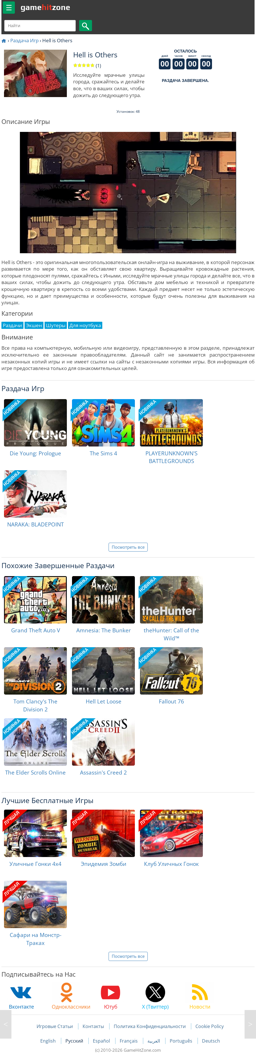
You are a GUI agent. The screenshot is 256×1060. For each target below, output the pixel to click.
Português (181, 1041)
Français (129, 1041)
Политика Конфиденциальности (150, 1026)
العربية (154, 1041)
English (48, 1041)
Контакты (93, 1026)
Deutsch (211, 1041)
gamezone (45, 7)
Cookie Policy (209, 1026)
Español (102, 1041)
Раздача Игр (24, 40)
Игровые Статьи (55, 1026)
